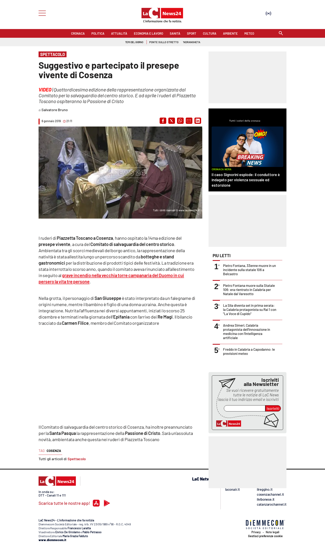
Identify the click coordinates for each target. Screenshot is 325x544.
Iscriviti (273, 408)
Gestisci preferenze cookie (265, 536)
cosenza (54, 451)
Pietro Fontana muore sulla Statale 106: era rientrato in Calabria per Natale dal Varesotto (249, 289)
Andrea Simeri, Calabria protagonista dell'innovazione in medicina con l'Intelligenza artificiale (246, 331)
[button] (163, 121)
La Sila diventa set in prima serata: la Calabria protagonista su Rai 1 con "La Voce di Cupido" (249, 309)
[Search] (281, 33)
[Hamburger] (41, 12)
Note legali (272, 532)
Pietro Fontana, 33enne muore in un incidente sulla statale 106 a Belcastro (249, 269)
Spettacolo (77, 458)
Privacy (256, 532)
